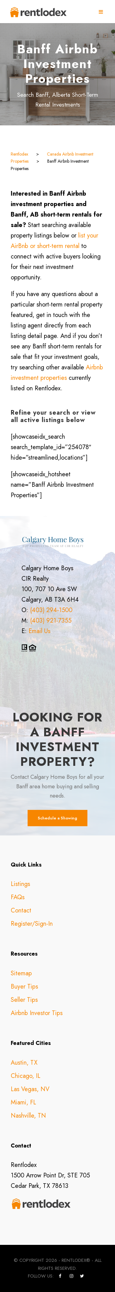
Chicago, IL (25, 1075)
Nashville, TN (28, 1115)
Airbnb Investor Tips (37, 1013)
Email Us (39, 631)
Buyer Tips (24, 986)
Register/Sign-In (32, 923)
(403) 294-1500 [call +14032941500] (51, 610)
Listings (20, 884)
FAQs (18, 897)
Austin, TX (24, 1062)
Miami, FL (23, 1102)
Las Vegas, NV (30, 1089)
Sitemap (21, 973)
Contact (21, 910)
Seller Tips (24, 999)
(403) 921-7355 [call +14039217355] (50, 620)
